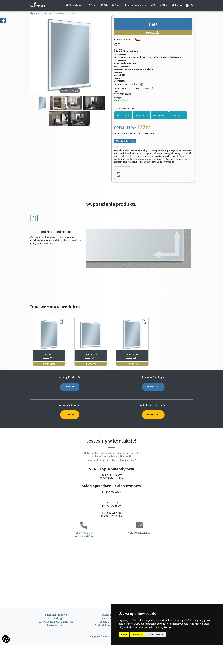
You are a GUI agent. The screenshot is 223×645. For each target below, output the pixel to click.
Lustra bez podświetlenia (57, 14)
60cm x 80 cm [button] (178, 115)
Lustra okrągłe (56, 618)
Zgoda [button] (124, 634)
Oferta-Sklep (159, 5)
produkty (40, 14)
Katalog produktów (135, 5)
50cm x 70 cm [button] (141, 115)
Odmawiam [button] (137, 634)
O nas (92, 5)
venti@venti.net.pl (139, 532)
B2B (104, 5)
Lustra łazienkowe (56, 614)
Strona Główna (75, 5)
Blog (115, 5)
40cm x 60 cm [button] (123, 115)
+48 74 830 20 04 (84, 532)
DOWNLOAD (153, 387)
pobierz (137, 84)
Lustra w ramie (56, 625)
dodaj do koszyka (125, 141)
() (189, 5)
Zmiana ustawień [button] (155, 634)
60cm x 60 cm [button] (159, 115)
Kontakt (177, 5)
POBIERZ (69, 387)
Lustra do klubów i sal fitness (55, 621)
